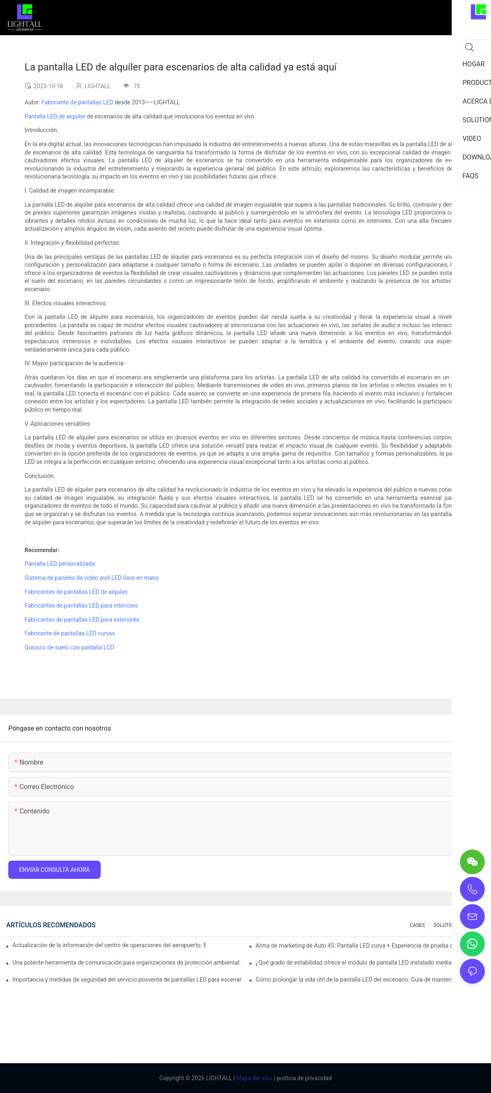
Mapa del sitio (254, 1078)
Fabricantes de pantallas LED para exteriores (81, 619)
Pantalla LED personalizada (59, 563)
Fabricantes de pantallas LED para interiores (81, 605)
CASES (417, 925)
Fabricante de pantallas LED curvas (69, 633)
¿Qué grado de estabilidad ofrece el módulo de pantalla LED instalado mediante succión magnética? (370, 962)
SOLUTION (445, 925)
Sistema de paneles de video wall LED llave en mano (91, 577)
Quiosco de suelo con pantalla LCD (69, 647)
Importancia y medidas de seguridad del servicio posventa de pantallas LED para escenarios (127, 979)
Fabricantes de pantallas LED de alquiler (75, 592)
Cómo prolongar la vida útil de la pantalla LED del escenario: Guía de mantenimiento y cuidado (370, 979)
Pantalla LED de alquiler (54, 116)
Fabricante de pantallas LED (77, 102)
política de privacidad (304, 1078)
